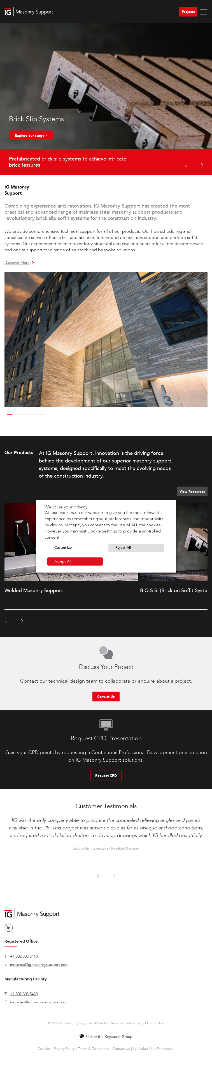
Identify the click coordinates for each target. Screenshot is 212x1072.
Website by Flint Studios (145, 1023)
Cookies (44, 1048)
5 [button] (41, 414)
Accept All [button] (62, 561)
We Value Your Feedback (152, 1048)
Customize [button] (63, 547)
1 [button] (9, 414)
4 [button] (33, 414)
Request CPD (106, 775)
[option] (106, 99)
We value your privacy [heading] (66, 507)
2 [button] (17, 414)
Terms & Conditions (93, 1048)
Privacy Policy (64, 1048)
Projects (188, 12)
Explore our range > (31, 135)
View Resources (192, 491)
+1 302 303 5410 (24, 956)
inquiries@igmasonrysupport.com (39, 964)
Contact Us (106, 696)
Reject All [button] (123, 547)
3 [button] (25, 414)
